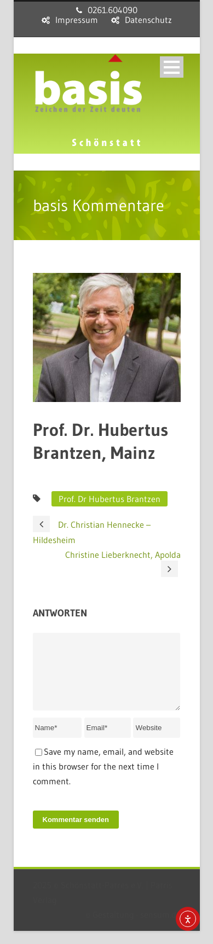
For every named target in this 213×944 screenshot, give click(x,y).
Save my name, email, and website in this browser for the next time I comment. (103, 779)
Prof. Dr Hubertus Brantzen (109, 498)
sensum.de (160, 927)
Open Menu (171, 67)
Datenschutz (148, 19)
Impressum (76, 19)
